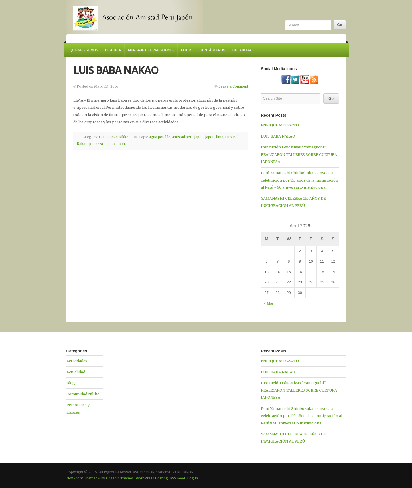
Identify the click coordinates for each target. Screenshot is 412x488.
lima (219, 137)
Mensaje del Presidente (151, 50)
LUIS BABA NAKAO (116, 70)
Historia (113, 50)
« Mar (268, 303)
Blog (70, 382)
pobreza (96, 144)
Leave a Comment (233, 86)
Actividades (76, 360)
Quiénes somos (84, 50)
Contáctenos (212, 50)
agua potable (159, 137)
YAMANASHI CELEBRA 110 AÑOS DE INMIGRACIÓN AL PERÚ (293, 202)
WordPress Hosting (152, 478)
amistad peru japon (188, 137)
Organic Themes (120, 478)
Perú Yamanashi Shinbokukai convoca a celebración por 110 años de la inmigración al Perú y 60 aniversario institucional (299, 179)
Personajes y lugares (78, 408)
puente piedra (116, 144)
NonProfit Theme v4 (83, 478)
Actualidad (75, 372)
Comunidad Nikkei (114, 137)
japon (209, 137)
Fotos (186, 50)
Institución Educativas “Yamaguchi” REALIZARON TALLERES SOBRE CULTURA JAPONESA (299, 154)
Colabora (241, 50)
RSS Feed (177, 478)
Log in (192, 478)
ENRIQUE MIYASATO (280, 125)
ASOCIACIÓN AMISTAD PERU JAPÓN (134, 17)
